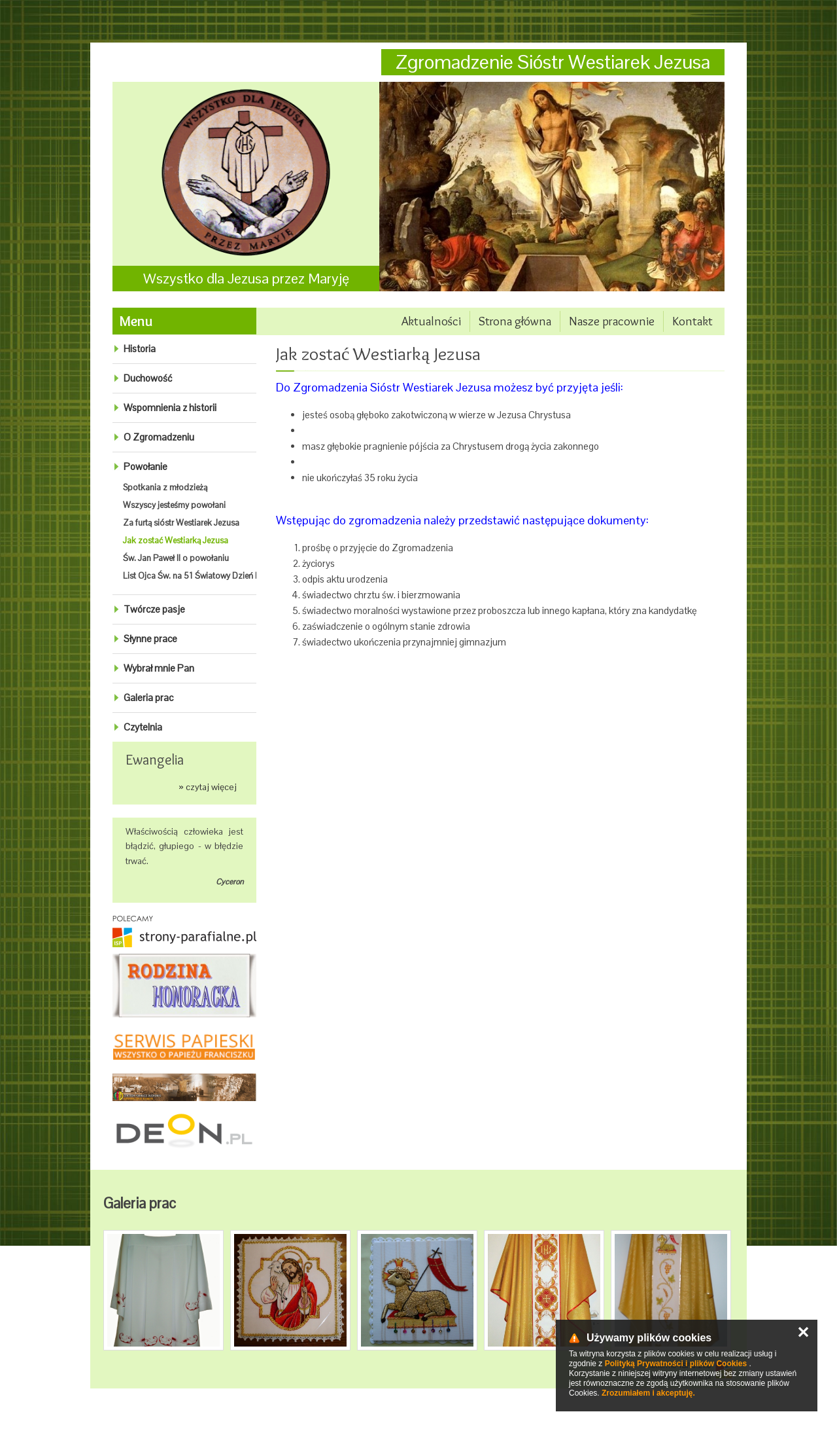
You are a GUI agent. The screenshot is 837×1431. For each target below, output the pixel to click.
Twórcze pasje (154, 609)
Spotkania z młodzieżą (165, 487)
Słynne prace (150, 638)
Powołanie (145, 466)
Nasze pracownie (612, 321)
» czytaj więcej (208, 787)
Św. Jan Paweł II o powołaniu (176, 558)
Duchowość (148, 378)
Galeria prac (148, 697)
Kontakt (692, 321)
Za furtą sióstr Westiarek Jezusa (181, 522)
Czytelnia (143, 727)
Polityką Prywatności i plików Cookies (676, 1363)
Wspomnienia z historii (170, 407)
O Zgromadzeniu (159, 437)
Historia (140, 348)
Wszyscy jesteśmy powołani (174, 505)
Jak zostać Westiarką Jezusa (175, 540)
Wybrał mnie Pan (159, 668)
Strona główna (515, 321)
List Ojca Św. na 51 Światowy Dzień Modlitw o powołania (228, 575)
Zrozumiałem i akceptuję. (648, 1393)
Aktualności (431, 321)
